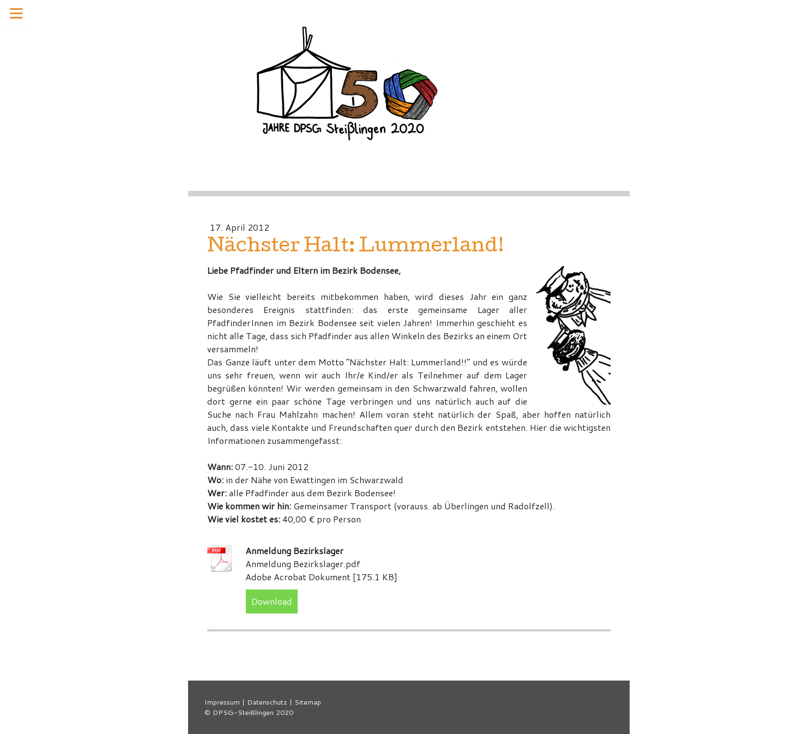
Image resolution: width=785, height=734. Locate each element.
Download (271, 601)
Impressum (222, 702)
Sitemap (307, 702)
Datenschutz (267, 702)
